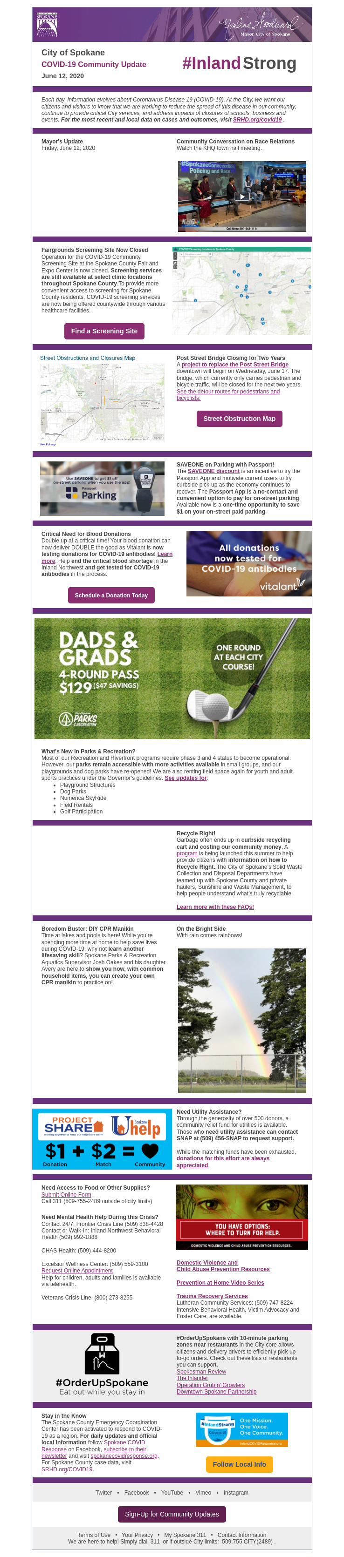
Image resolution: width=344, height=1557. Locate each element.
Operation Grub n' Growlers (211, 1385)
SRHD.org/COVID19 (66, 1469)
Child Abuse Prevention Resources (223, 1269)
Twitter (104, 1492)
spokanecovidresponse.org (123, 1456)
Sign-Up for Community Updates (172, 1514)
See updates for (185, 778)
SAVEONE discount (214, 471)
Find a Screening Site (104, 331)
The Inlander (192, 1378)
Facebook (136, 1492)
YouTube (172, 1492)
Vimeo (203, 1492)
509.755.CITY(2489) (247, 1541)
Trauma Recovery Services (212, 1296)
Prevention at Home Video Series (220, 1282)
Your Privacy (137, 1535)
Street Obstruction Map (240, 418)
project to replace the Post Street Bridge (235, 364)
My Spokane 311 (185, 1535)
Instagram (236, 1492)
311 (155, 1541)
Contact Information (242, 1535)
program (187, 853)
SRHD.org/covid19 (257, 119)
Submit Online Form (66, 1194)
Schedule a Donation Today (111, 595)
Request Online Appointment (77, 1270)
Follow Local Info (239, 1464)
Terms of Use (94, 1535)
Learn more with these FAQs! (215, 907)
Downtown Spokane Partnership (216, 1391)
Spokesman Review (201, 1371)
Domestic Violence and (207, 1262)
